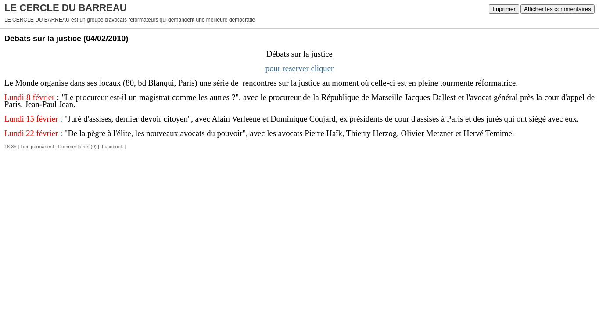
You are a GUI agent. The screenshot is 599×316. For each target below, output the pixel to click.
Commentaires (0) (77, 146)
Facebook (111, 146)
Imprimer (504, 9)
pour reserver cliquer (299, 68)
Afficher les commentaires (557, 9)
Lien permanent (37, 146)
